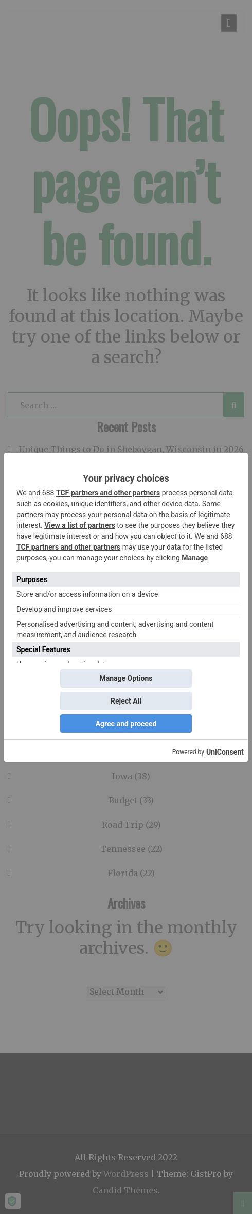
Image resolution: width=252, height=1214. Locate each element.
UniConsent (225, 752)
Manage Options (125, 678)
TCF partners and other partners (108, 493)
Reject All (126, 701)
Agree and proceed (126, 724)
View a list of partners (79, 525)
